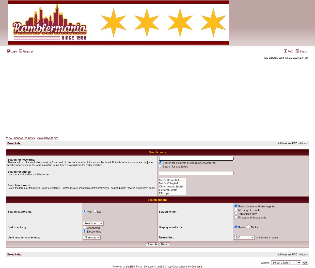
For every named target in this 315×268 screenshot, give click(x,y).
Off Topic (172, 193)
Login (12, 51)
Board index (14, 143)
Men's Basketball (172, 180)
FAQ (288, 51)
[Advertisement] (157, 97)
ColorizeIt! (197, 266)
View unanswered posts (20, 137)
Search (302, 51)
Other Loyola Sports (172, 186)
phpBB (130, 266)
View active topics (47, 137)
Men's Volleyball (172, 183)
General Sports (172, 190)
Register (26, 51)
